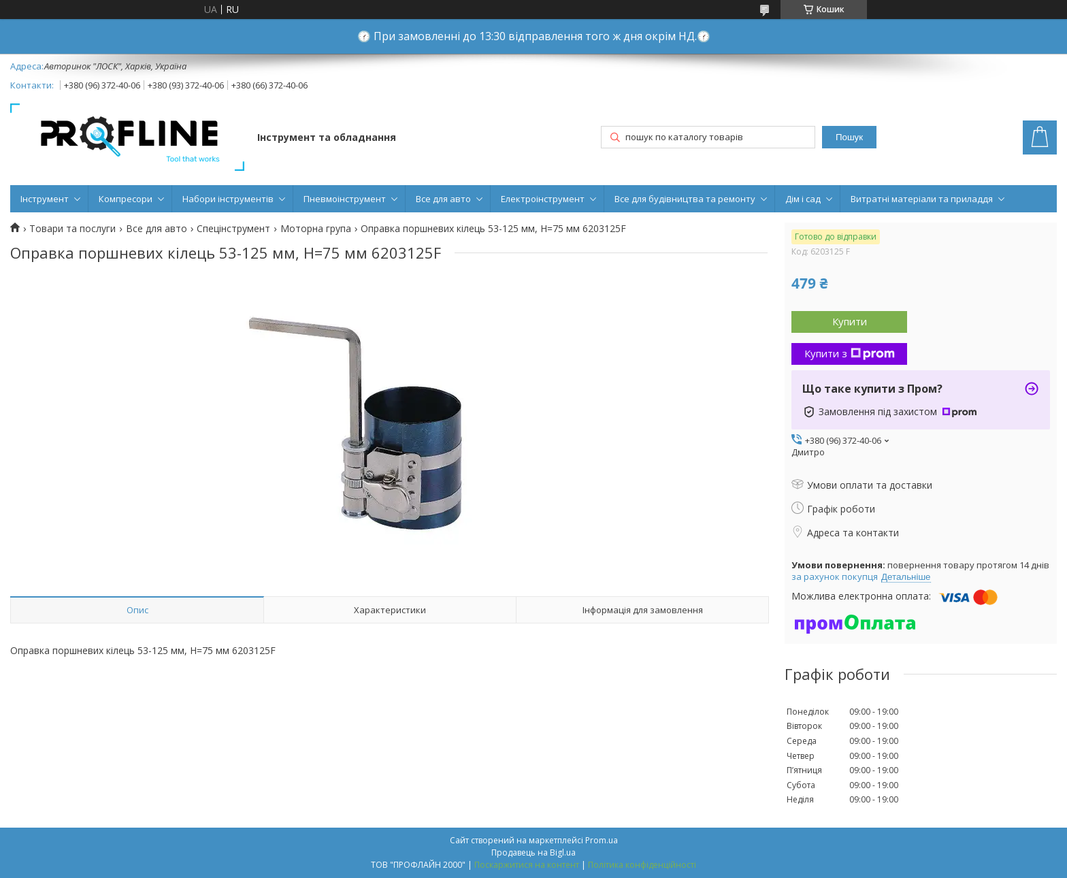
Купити (849, 321)
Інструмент (44, 199)
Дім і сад (803, 199)
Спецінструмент (233, 229)
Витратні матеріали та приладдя (922, 199)
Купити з (849, 353)
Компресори (125, 199)
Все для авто (443, 199)
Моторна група (315, 229)
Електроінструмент (543, 199)
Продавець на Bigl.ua (533, 852)
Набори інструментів (228, 199)
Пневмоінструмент (344, 199)
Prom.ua (601, 840)
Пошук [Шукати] (849, 137)
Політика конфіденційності (642, 865)
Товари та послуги (72, 229)
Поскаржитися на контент (526, 865)
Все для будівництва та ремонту (684, 199)
